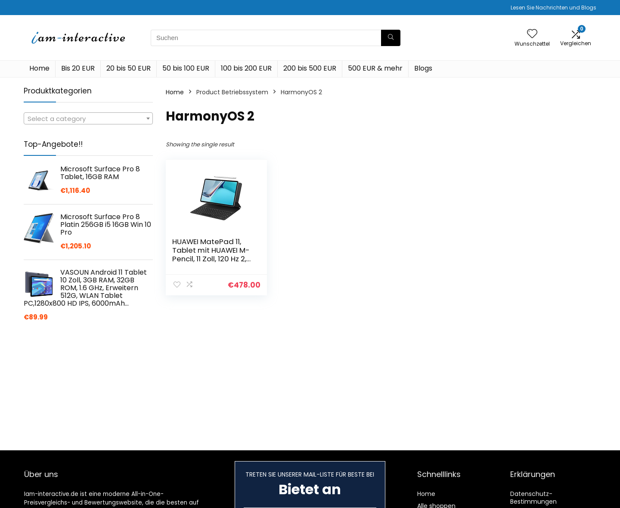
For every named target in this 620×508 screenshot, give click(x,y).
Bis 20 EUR (78, 68)
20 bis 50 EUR (128, 68)
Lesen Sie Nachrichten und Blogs (553, 7)
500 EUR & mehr (375, 68)
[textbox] (88, 119)
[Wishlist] (532, 34)
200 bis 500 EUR (309, 68)
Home (39, 68)
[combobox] (88, 118)
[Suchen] (390, 38)
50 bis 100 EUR (185, 68)
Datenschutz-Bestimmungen (533, 497)
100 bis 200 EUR (246, 68)
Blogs (423, 68)
